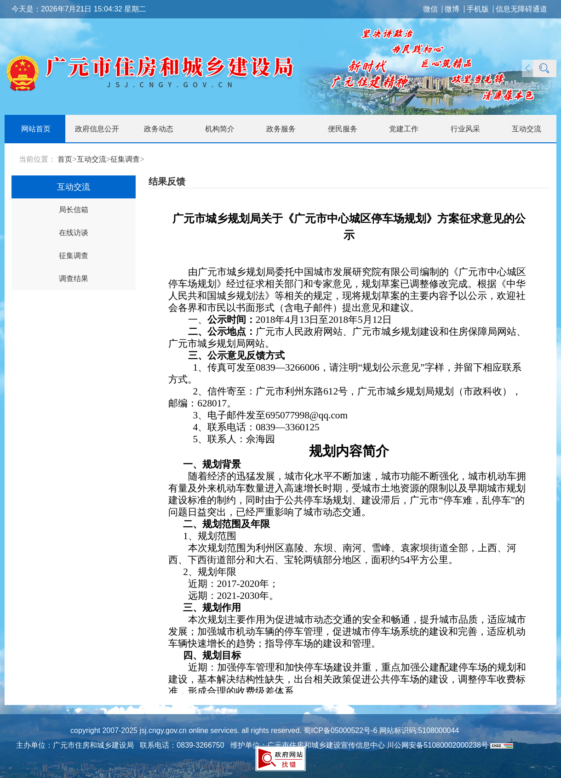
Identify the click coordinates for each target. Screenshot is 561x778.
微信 (430, 9)
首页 (64, 159)
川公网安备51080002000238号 (437, 745)
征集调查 (125, 159)
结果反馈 (167, 181)
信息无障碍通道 (521, 9)
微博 (452, 9)
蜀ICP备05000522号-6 (340, 730)
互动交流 (91, 159)
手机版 (478, 9)
